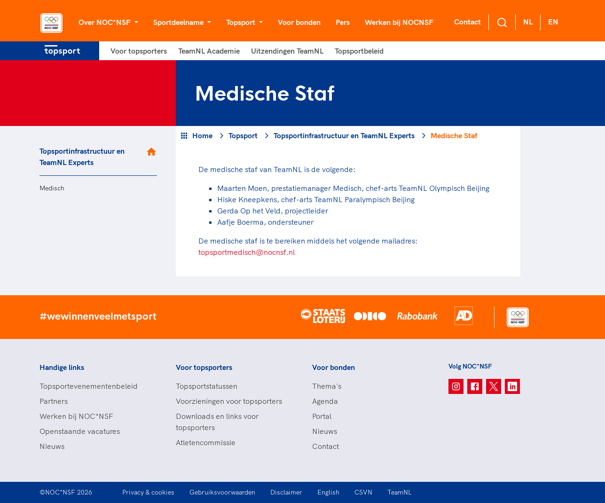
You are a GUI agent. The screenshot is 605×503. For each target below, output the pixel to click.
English (328, 492)
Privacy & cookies (148, 492)
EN (553, 21)
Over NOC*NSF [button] (106, 22)
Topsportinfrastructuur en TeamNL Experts (82, 156)
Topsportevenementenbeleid (88, 386)
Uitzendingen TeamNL (287, 50)
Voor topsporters (138, 50)
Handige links (61, 367)
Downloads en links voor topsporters (217, 421)
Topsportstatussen (206, 386)
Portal (321, 416)
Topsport (243, 135)
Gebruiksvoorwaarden (222, 492)
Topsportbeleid (359, 50)
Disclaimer (286, 492)
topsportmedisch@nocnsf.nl (246, 252)
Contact (467, 21)
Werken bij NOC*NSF (76, 416)
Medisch (51, 188)
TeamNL (399, 492)
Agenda (325, 401)
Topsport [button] (241, 22)
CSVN (363, 492)
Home (202, 135)
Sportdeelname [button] (179, 22)
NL (528, 21)
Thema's (326, 386)
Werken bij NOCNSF (399, 22)
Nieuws (51, 446)
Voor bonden (299, 22)
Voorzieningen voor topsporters (229, 401)
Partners (53, 401)
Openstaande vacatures (79, 431)
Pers (343, 22)
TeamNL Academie (209, 50)
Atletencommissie (206, 442)
